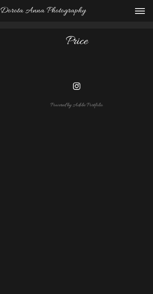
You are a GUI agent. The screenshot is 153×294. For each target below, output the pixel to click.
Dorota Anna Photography (43, 10)
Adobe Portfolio (88, 105)
